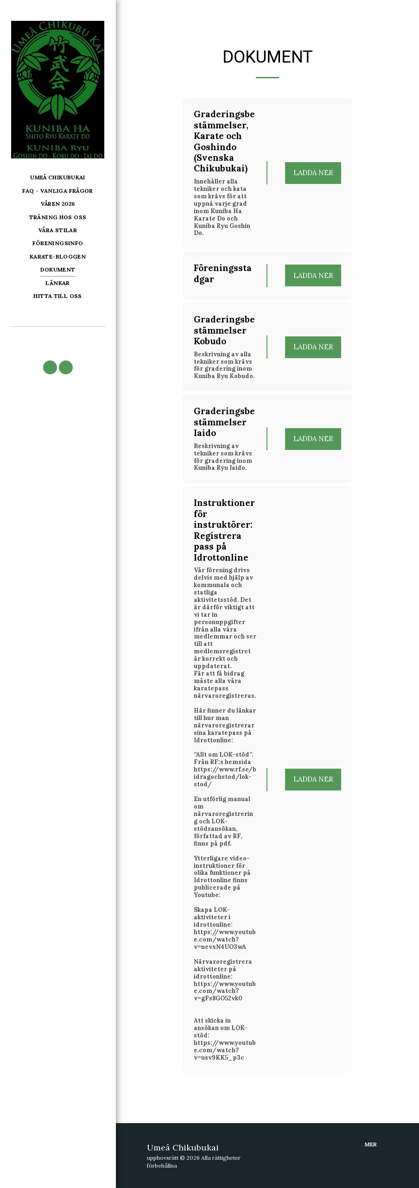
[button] (50, 367)
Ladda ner (313, 172)
